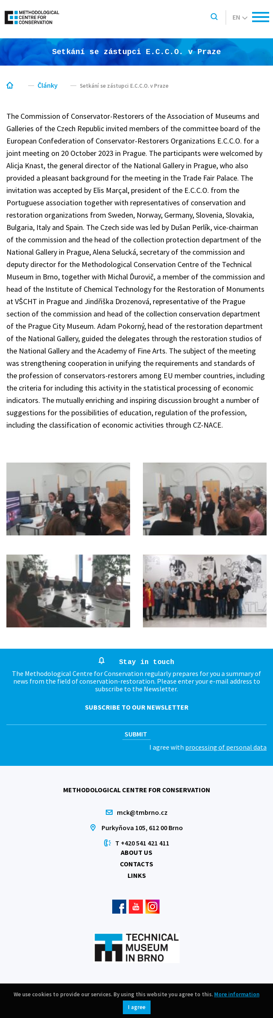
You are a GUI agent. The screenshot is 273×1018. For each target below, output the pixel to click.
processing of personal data (226, 747)
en (239, 17)
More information (236, 994)
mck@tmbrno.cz (142, 812)
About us (136, 852)
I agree (136, 1007)
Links (137, 875)
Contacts (136, 864)
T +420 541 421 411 (142, 843)
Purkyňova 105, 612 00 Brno (142, 827)
